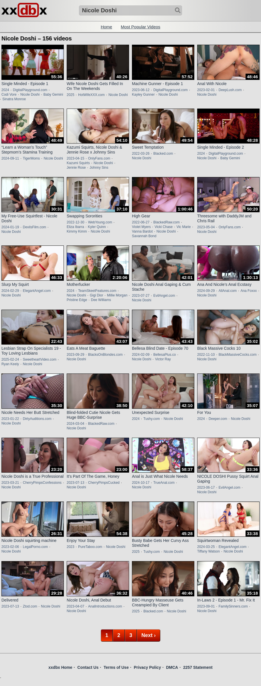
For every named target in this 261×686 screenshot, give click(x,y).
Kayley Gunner (143, 95)
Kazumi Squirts (78, 163)
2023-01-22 (10, 419)
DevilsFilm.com (34, 227)
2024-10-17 (140, 483)
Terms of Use (116, 667)
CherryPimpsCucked (104, 483)
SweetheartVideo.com (39, 359)
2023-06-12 (140, 90)
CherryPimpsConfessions (42, 483)
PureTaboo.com (90, 547)
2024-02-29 (10, 291)
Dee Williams (101, 300)
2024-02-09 (140, 355)
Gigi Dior (96, 295)
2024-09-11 (10, 158)
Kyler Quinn (97, 227)
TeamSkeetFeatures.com (97, 291)
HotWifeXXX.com (91, 95)
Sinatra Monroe (14, 99)
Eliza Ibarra (75, 227)
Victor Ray (163, 359)
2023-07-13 (75, 483)
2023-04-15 (75, 158)
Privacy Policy (147, 667)
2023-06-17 (206, 487)
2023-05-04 (206, 227)
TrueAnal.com (164, 483)
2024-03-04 (75, 424)
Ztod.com (30, 606)
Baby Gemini (53, 95)
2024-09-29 (206, 291)
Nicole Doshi (29, 95)
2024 (5, 90)
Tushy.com (151, 419)
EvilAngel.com (164, 296)
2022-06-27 (140, 222)
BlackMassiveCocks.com (238, 355)
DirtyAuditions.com (37, 419)
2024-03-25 (206, 547)
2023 (70, 547)
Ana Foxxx (248, 291)
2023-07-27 (140, 296)
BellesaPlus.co (164, 355)
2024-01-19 (10, 227)
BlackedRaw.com (166, 222)
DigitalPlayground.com (30, 90)
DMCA (172, 667)
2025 (70, 95)
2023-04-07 (75, 606)
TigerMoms (31, 158)
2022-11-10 (206, 355)
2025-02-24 (10, 359)
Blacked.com (163, 154)
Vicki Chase (164, 227)
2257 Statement (198, 667)
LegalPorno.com (35, 547)
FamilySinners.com (233, 606)
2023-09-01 (206, 606)
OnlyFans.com (99, 158)
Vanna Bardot (142, 231)
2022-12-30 (75, 222)
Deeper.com (218, 419)
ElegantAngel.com (37, 291)
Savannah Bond (144, 236)
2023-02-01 (206, 90)
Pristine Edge (77, 300)
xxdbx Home (60, 667)
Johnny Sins (99, 168)
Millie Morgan (117, 295)
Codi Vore (9, 95)
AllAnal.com (228, 291)
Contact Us (87, 667)
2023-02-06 (10, 547)
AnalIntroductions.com (105, 606)
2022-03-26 (140, 154)
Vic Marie (184, 227)
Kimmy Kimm (77, 231)
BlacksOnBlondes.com (105, 355)
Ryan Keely (10, 364)
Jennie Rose (76, 168)
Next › (148, 635)
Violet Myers (141, 227)
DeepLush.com (230, 90)
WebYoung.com (100, 222)
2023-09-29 (75, 355)
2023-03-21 (10, 483)
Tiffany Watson (208, 551)
